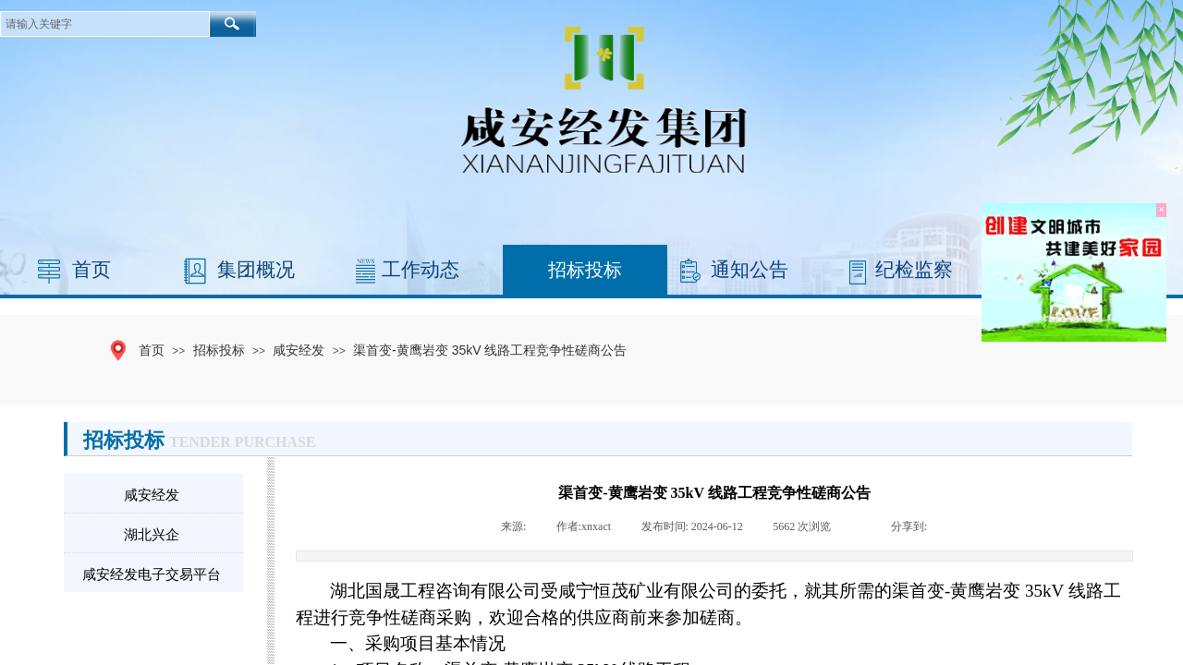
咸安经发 (298, 350)
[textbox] (105, 24)
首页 (91, 270)
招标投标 (585, 270)
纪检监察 (914, 270)
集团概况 (256, 270)
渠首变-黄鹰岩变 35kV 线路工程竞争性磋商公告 (490, 350)
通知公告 (749, 270)
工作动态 (420, 270)
